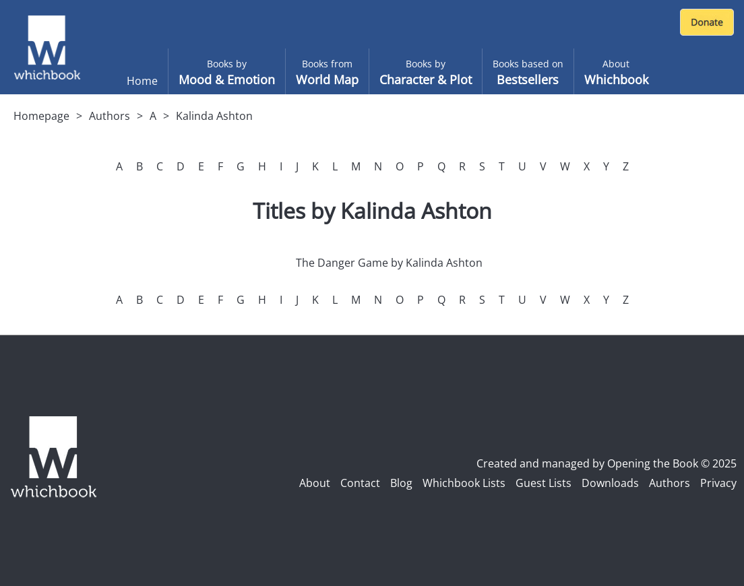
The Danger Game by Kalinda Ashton (389, 262)
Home (142, 80)
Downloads (610, 483)
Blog (401, 483)
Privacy (718, 483)
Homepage (41, 115)
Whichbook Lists (464, 483)
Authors (109, 115)
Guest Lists (543, 483)
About (314, 483)
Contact (360, 483)
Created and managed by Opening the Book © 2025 (606, 463)
